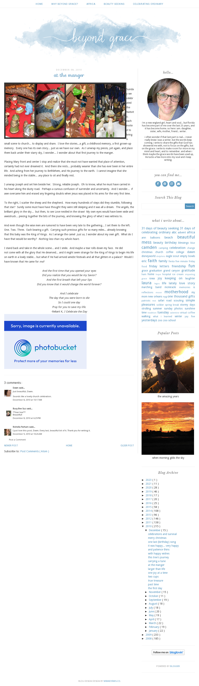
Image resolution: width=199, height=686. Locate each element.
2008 (149, 638)
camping (163, 248)
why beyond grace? (64, 4)
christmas (147, 252)
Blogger (175, 666)
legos (157, 283)
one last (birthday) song (162, 541)
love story (187, 283)
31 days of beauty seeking (160, 228)
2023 (149, 479)
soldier (160, 304)
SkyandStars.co (111, 681)
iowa (152, 278)
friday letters (159, 266)
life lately (169, 283)
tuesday (163, 312)
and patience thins (158, 549)
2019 (149, 491)
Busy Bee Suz (20, 408)
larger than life (156, 568)
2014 (149, 510)
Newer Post (11, 445)
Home (39, 4)
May (152, 615)
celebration (177, 248)
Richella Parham (21, 427)
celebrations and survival (162, 534)
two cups (153, 576)
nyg (165, 296)
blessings (183, 242)
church (159, 252)
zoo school (169, 320)
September (155, 599)
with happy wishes (158, 553)
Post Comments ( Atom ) (34, 451)
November (155, 592)
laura (146, 282)
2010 (149, 526)
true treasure (155, 580)
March (153, 623)
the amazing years (168, 396)
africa (90, 4)
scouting (179, 300)
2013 (149, 514)
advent (182, 232)
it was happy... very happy (163, 545)
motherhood (176, 291)
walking (146, 316)
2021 (149, 483)
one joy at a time (158, 572)
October (154, 596)
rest (154, 301)
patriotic (146, 300)
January (153, 630)
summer (157, 308)
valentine (174, 313)
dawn (191, 252)
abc (174, 232)
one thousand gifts (181, 296)
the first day (155, 588)
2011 (149, 522)
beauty (158, 242)
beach (168, 237)
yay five (190, 316)
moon (159, 292)
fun (191, 265)
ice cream (178, 274)
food (144, 266)
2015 (149, 506)
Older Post (127, 445)
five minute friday (185, 261)
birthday (171, 242)
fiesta (171, 261)
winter (178, 316)
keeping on (173, 278)
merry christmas (157, 537)
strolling (146, 308)
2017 (149, 499)
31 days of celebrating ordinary (168, 230)
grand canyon (171, 270)
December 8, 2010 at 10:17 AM (27, 400)
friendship (179, 266)
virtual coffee (187, 312)
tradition (152, 313)
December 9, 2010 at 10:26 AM (27, 434)
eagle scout (172, 256)
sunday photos (173, 308)
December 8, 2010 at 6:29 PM (27, 418)
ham (144, 274)
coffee (169, 252)
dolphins (160, 256)
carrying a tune (157, 561)
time (144, 312)
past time (153, 584)
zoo (160, 320)
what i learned (162, 316)
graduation (155, 270)
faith (152, 260)
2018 (149, 495)
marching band (151, 287)
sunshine (190, 308)
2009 (149, 634)
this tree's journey (158, 557)
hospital (166, 274)
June (152, 611)
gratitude (188, 270)
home (151, 274)
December (155, 530)
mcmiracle (170, 287)
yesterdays (149, 320)
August (153, 603)
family (163, 261)
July (151, 607)
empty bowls (187, 256)
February (154, 626)
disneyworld (148, 256)
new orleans (155, 296)
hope (158, 274)
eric (144, 261)
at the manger (156, 564)
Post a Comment (17, 440)
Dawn (16, 388)
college (180, 252)
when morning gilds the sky (168, 457)
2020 (149, 487)
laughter (190, 278)
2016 (149, 503)
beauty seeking (114, 4)
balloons (155, 237)
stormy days (187, 304)
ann (144, 237)
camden (149, 247)
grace (145, 270)
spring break (172, 304)
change (191, 248)
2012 (149, 518)
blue (192, 242)
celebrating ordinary (148, 4)
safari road (165, 300)
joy (160, 278)
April (152, 619)
